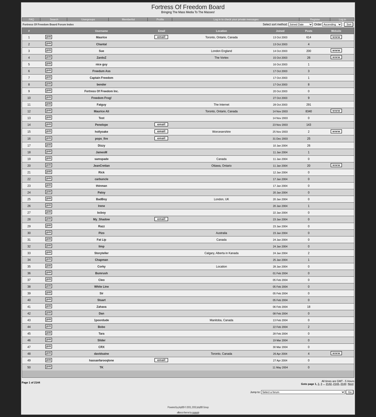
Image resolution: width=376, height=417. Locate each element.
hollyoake (101, 131)
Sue (101, 51)
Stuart (101, 300)
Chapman (101, 260)
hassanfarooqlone (101, 360)
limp (102, 246)
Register (315, 19)
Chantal (101, 44)
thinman (101, 186)
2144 (343, 384)
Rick (102, 172)
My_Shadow (101, 219)
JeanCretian (101, 165)
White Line (101, 286)
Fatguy (101, 104)
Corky (101, 266)
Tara (101, 333)
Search (54, 19)
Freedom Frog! (101, 98)
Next (350, 384)
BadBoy (101, 199)
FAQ (31, 19)
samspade (101, 159)
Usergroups (88, 19)
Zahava (101, 306)
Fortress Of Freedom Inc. (101, 91)
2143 (336, 384)
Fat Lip (101, 239)
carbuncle (101, 179)
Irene (101, 206)
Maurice (101, 37)
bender (101, 84)
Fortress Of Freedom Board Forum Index (48, 24)
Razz (101, 226)
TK (101, 367)
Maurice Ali (101, 111)
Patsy (101, 192)
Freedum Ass (101, 71)
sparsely (195, 412)
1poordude (101, 320)
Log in (342, 19)
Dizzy (101, 145)
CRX (102, 347)
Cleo (101, 280)
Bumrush (101, 273)
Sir (101, 293)
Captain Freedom (101, 78)
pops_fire (101, 138)
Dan (101, 313)
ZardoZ (101, 57)
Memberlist (128, 19)
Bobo (101, 327)
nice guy (101, 64)
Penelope (101, 124)
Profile (160, 19)
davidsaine (101, 353)
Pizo (102, 233)
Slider (102, 340)
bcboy (101, 212)
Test (101, 118)
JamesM (101, 152)
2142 (329, 384)
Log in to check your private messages (235, 19)
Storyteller (101, 253)
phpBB (181, 407)
